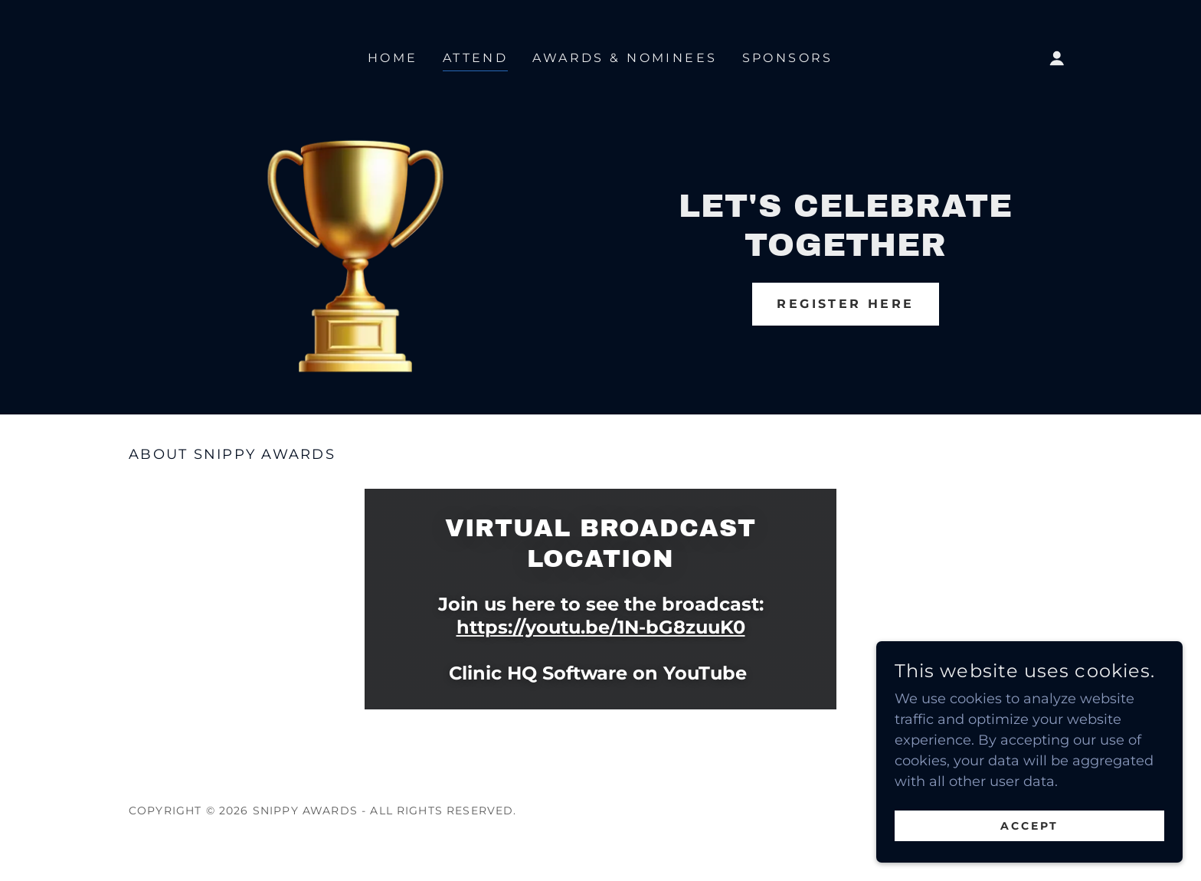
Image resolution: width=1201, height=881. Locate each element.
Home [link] (393, 58)
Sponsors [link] (787, 58)
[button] (1057, 58)
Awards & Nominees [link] (624, 58)
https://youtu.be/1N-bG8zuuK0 (601, 627)
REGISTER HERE (846, 303)
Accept (1029, 857)
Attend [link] (476, 58)
